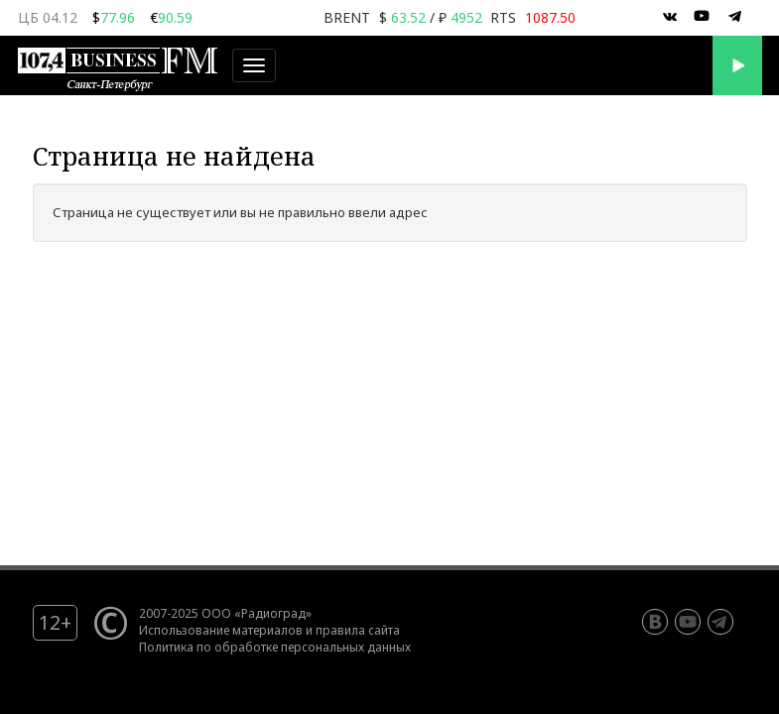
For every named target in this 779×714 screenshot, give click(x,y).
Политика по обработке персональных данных (275, 646)
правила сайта (358, 630)
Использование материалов (221, 630)
